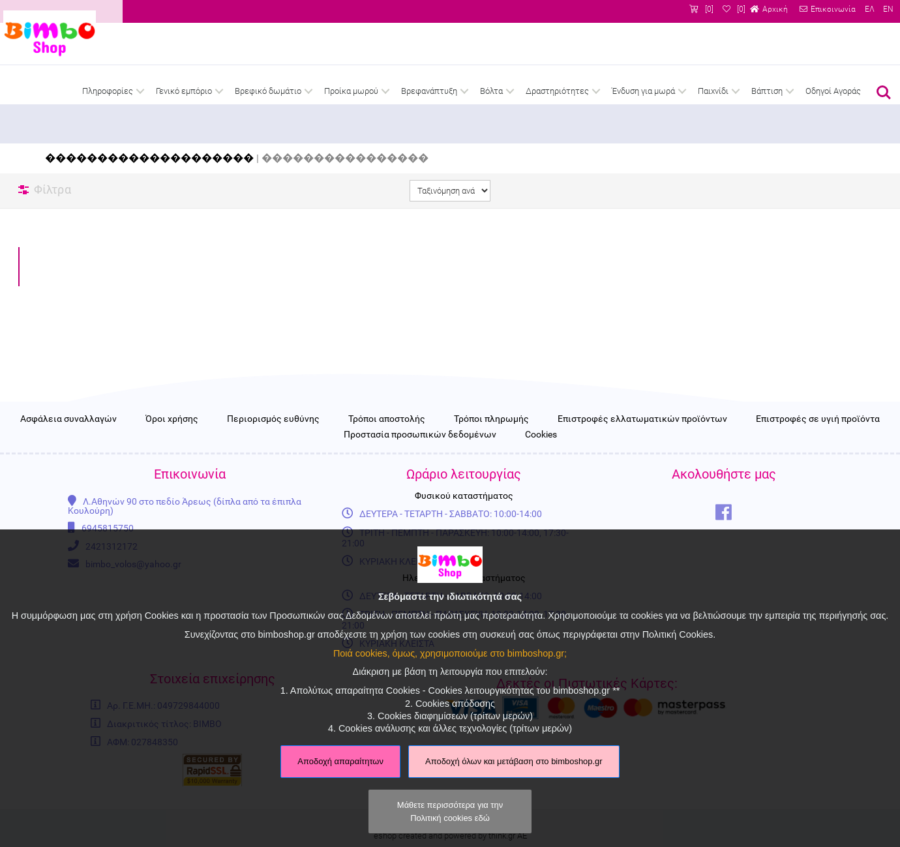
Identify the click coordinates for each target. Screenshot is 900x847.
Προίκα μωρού (351, 91)
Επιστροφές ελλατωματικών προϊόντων (642, 440)
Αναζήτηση (883, 92)
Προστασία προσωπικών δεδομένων (420, 456)
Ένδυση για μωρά (643, 91)
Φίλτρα (52, 189)
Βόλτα (491, 91)
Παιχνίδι (713, 91)
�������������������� (149, 158)
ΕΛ (869, 9)
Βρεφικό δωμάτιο (268, 91)
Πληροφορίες (107, 91)
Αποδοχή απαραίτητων (340, 761)
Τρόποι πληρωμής (491, 440)
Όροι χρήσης (171, 440)
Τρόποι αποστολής (386, 440)
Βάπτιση (767, 91)
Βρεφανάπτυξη (429, 91)
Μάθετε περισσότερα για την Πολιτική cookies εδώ (450, 811)
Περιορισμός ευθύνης (273, 440)
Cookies (541, 456)
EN (888, 9)
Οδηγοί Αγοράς (833, 91)
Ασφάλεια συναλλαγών (68, 440)
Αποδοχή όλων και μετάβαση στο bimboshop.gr (514, 761)
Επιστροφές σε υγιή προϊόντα (818, 440)
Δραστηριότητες (557, 91)
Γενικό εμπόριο (184, 91)
